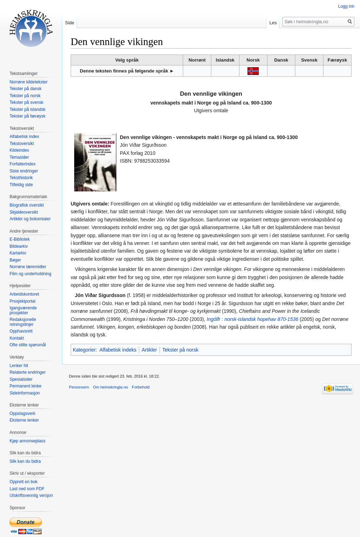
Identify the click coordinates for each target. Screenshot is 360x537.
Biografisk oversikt (26, 205)
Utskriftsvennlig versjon (31, 495)
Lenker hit (18, 365)
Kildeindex (19, 150)
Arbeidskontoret (24, 294)
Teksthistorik (21, 177)
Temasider (19, 157)
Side (69, 22)
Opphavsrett (20, 331)
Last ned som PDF (26, 488)
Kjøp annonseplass (27, 440)
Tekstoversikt (21, 143)
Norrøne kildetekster (28, 82)
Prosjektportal (22, 301)
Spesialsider (20, 379)
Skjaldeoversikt (23, 212)
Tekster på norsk (180, 350)
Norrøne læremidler (27, 266)
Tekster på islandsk (27, 109)
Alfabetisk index (24, 136)
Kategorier (84, 350)
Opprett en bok (23, 481)
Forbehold (140, 387)
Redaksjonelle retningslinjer (22, 322)
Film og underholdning (30, 273)
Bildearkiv (18, 246)
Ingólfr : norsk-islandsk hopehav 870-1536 (252, 319)
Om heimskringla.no (110, 387)
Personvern (79, 387)
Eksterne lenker (24, 420)
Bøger (15, 260)
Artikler (149, 350)
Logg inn (346, 6)
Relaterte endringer (27, 372)
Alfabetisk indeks (117, 350)
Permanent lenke (25, 386)
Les (273, 22)
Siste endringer (23, 171)
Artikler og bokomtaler (30, 218)
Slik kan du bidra (25, 461)
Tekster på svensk (26, 102)
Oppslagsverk (22, 413)
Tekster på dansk (25, 88)
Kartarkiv (17, 253)
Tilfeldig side (21, 184)
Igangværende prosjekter (23, 310)
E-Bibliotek (19, 239)
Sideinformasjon (24, 393)
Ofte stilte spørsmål (27, 344)
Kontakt (16, 338)
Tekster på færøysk (27, 116)
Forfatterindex (22, 164)
